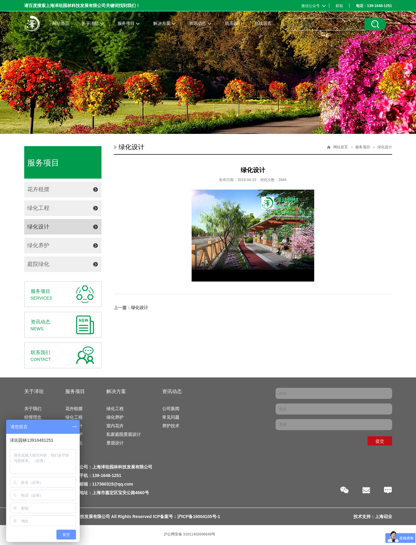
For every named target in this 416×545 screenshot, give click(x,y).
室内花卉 (115, 425)
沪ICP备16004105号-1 (198, 516)
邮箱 (339, 6)
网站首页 (340, 147)
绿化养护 (38, 245)
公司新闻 (170, 408)
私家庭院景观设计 (123, 434)
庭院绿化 (38, 264)
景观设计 (115, 443)
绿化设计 (38, 227)
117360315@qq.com (112, 484)
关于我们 (32, 408)
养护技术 (170, 425)
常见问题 (170, 417)
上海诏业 (383, 516)
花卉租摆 (38, 189)
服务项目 (362, 147)
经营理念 (32, 417)
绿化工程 (38, 208)
